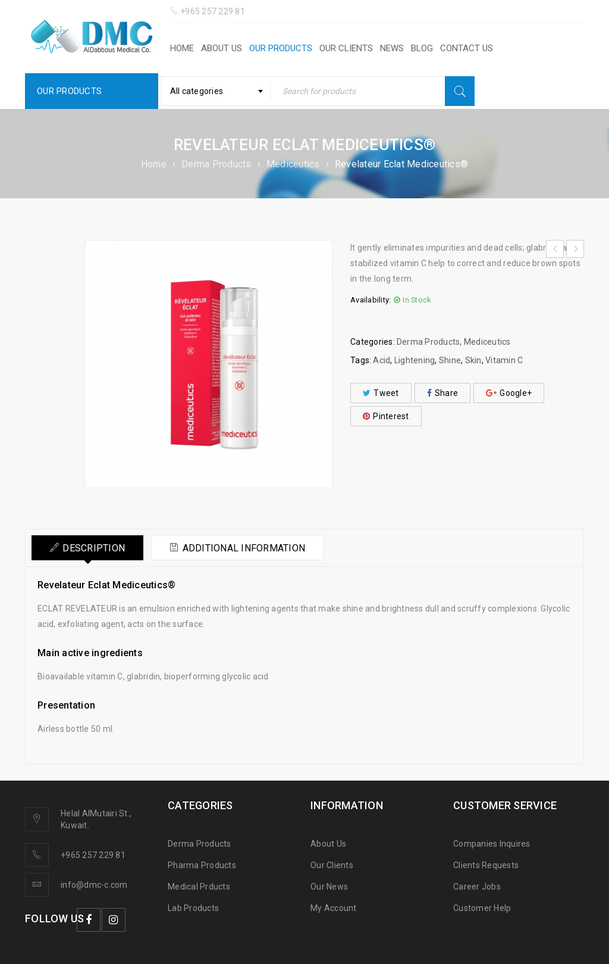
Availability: (370, 299)
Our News (329, 886)
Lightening (414, 360)
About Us (328, 843)
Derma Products (216, 164)
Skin (473, 360)
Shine (450, 360)
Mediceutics (293, 164)
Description (93, 548)
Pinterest (386, 416)
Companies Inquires (491, 843)
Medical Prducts (199, 886)
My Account (333, 908)
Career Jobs (477, 886)
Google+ (509, 393)
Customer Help (482, 908)
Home (154, 164)
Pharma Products (202, 865)
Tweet (381, 393)
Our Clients (331, 865)
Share (443, 393)
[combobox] (216, 91)
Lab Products (193, 908)
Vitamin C (504, 360)
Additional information (244, 548)
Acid (381, 360)
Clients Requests (486, 865)
